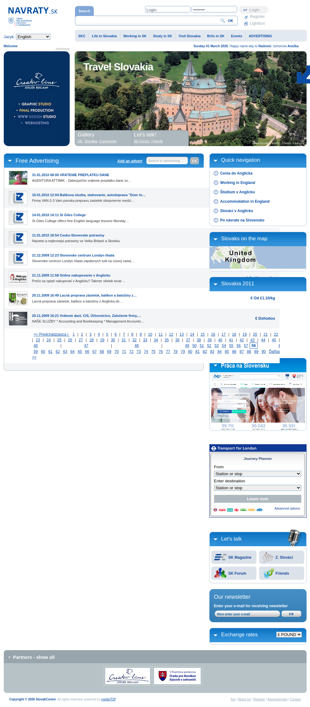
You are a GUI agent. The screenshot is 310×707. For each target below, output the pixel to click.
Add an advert (129, 161)
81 (197, 351)
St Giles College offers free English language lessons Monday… (80, 216)
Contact (295, 699)
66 (87, 351)
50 (194, 345)
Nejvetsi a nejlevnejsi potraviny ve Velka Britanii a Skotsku (76, 237)
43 (252, 340)
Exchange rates (239, 635)
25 (59, 340)
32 (134, 340)
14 (192, 334)
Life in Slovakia (104, 36)
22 (276, 334)
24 (49, 340)
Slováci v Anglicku (236, 211)
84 (220, 351)
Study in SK (162, 36)
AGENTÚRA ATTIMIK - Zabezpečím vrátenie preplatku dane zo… (82, 176)
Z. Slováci (284, 557)
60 (43, 351)
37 (188, 340)
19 (244, 334)
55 (231, 345)
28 (91, 340)
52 (209, 345)
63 (65, 351)
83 (212, 351)
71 (124, 351)
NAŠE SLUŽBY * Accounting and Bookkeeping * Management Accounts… (88, 317)
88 (249, 351)
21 (265, 334)
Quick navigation (240, 160)
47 (86, 345)
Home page (33, 16)
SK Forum (237, 573)
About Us (244, 699)
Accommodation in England (245, 201)
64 (72, 351)
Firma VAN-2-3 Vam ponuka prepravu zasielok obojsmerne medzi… (89, 196)
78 (175, 351)
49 (187, 345)
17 (224, 334)
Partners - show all (34, 657)
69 (109, 351)
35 (166, 340)
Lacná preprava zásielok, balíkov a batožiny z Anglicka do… (84, 297)
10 (150, 334)
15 (203, 334)
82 (205, 351)
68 (102, 351)
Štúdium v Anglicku (237, 192)
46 (36, 345)
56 (239, 345)
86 (234, 351)
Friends (282, 573)
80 (190, 351)
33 (145, 340)
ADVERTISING (260, 36)
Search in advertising (164, 161)
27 (81, 340)
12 (171, 334)
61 (50, 351)
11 (160, 334)
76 (161, 351)
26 (70, 340)
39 (210, 340)
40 (220, 340)
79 (183, 351)
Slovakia (91, 141)
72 (131, 351)
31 (124, 340)
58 (254, 345)
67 (94, 351)
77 (168, 351)
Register (257, 16)
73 (139, 351)
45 (274, 340)
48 (137, 345)
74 (146, 351)
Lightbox (257, 23)
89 (256, 351)
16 (213, 334)
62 (58, 351)
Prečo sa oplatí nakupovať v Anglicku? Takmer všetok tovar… (78, 277)
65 (80, 351)
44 (263, 340)
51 (202, 345)
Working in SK (135, 36)
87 (241, 351)
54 (224, 345)
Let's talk (231, 539)
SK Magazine (240, 557)
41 (231, 340)
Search (84, 11)
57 (246, 345)
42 (242, 340)
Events (236, 36)
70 (116, 351)
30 (113, 340)
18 (234, 334)
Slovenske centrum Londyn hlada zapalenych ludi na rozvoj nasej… (83, 257)
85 (227, 351)
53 (216, 345)
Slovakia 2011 (237, 284)
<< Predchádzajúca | (52, 334)
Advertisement (278, 699)
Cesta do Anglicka (236, 173)
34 (156, 340)
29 (102, 340)
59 (36, 351)
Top (232, 699)
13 (181, 334)
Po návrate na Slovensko (242, 220)
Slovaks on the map (244, 239)
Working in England (237, 183)
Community (108, 141)
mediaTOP (108, 699)
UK (80, 141)
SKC (82, 36)
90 (264, 351)
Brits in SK (216, 36)
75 (153, 351)
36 (177, 340)
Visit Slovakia (190, 36)
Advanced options (287, 508)
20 (255, 334)
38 (199, 340)
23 (38, 340)
